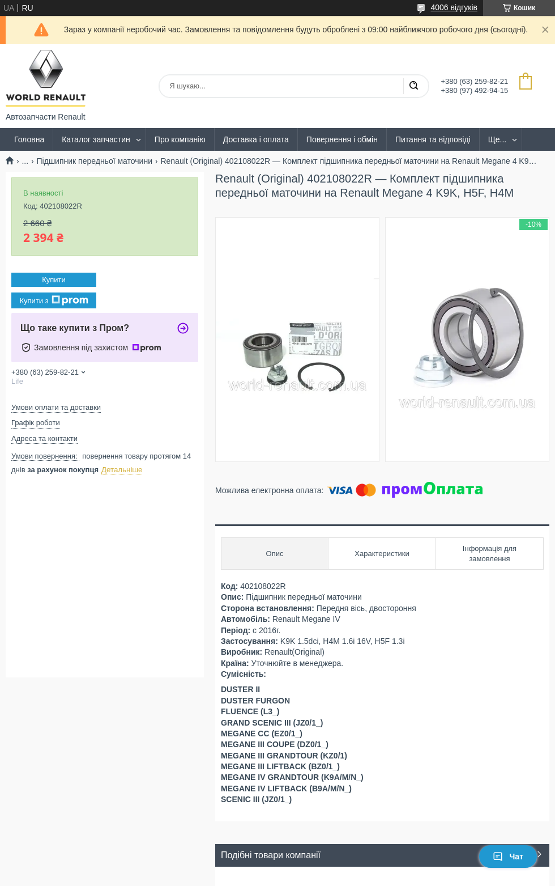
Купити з (53, 300)
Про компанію (180, 139)
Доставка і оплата (256, 139)
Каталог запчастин (96, 139)
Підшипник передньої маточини (94, 161)
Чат (508, 856)
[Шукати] (413, 86)
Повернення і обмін (342, 139)
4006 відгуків (453, 7)
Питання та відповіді (433, 139)
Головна (29, 139)
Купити (54, 279)
